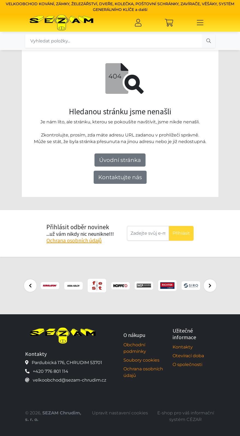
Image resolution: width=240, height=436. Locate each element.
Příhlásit (181, 233)
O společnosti (187, 364)
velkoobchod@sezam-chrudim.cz (69, 380)
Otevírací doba (188, 355)
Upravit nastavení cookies (120, 412)
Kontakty (183, 347)
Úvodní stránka (120, 160)
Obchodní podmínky (134, 348)
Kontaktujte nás (120, 177)
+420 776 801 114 (50, 371)
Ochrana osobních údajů (74, 240)
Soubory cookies (141, 360)
